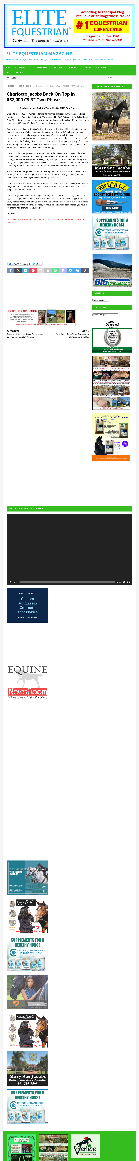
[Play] (10, 582)
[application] (69, 549)
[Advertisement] (48, 243)
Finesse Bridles (102, 67)
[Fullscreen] (128, 582)
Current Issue (41, 67)
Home (8, 67)
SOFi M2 (87, 67)
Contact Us (74, 67)
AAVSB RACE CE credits (16, 73)
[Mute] (124, 582)
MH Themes (55, 1155)
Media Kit (58, 67)
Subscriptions (21, 67)
